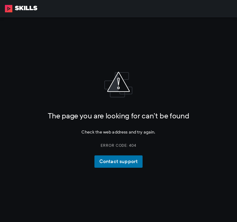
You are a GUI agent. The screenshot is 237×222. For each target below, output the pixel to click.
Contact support (118, 161)
